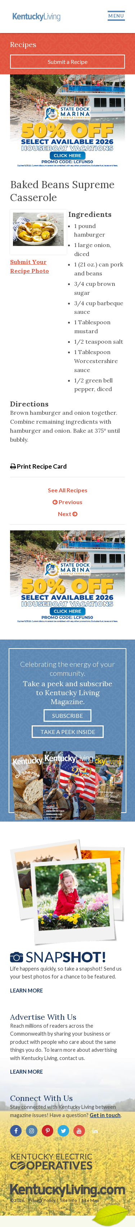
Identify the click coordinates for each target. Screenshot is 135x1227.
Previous (67, 501)
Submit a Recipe (67, 61)
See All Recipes (67, 490)
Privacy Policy (41, 1200)
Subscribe (67, 715)
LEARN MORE (26, 1072)
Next (67, 513)
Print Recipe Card (38, 466)
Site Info (68, 1200)
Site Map (90, 1200)
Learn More (26, 990)
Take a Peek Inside (67, 731)
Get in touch (105, 1115)
